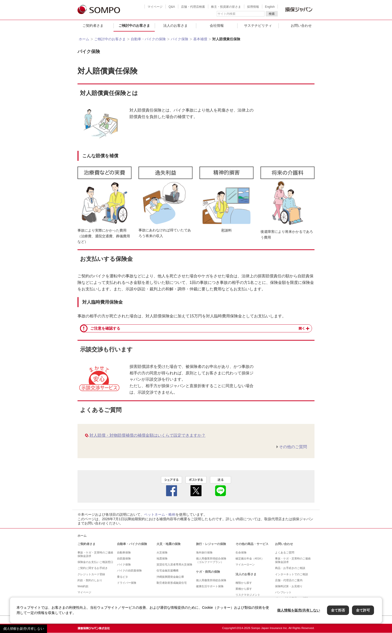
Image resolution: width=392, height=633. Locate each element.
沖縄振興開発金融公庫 (170, 576)
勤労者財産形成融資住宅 (171, 582)
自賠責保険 (124, 558)
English (270, 6)
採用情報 (253, 6)
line (220, 486)
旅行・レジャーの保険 (211, 544)
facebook (171, 486)
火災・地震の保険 (168, 544)
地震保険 (162, 558)
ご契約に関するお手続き (93, 567)
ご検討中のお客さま (134, 26)
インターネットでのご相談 (291, 574)
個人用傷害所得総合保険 (211, 580)
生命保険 (241, 552)
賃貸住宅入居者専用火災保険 (174, 564)
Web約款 (83, 586)
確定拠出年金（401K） (250, 558)
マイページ (155, 6)
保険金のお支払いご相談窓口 (95, 561)
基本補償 (200, 39)
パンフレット (283, 592)
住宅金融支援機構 (167, 570)
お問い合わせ (301, 26)
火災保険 (162, 552)
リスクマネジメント (248, 594)
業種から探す (244, 588)
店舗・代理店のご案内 (288, 580)
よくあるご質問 (284, 552)
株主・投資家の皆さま (226, 6)
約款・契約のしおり (90, 580)
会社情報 (217, 26)
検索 (272, 14)
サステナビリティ (258, 26)
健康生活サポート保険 (210, 586)
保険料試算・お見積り (288, 586)
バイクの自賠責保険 (129, 570)
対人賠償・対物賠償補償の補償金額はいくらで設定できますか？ (148, 435)
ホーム (84, 39)
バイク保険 (179, 39)
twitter (196, 486)
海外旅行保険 (204, 552)
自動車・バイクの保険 (148, 39)
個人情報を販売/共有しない (23, 628)
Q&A (171, 6)
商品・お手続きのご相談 (290, 567)
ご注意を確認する (105, 328)
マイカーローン (245, 564)
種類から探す (244, 582)
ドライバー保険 (126, 582)
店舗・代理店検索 (193, 6)
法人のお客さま (175, 26)
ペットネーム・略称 (160, 514)
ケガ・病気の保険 (208, 571)
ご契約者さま (93, 26)
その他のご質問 (293, 447)
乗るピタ (122, 576)
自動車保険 (124, 552)
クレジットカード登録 (91, 574)
